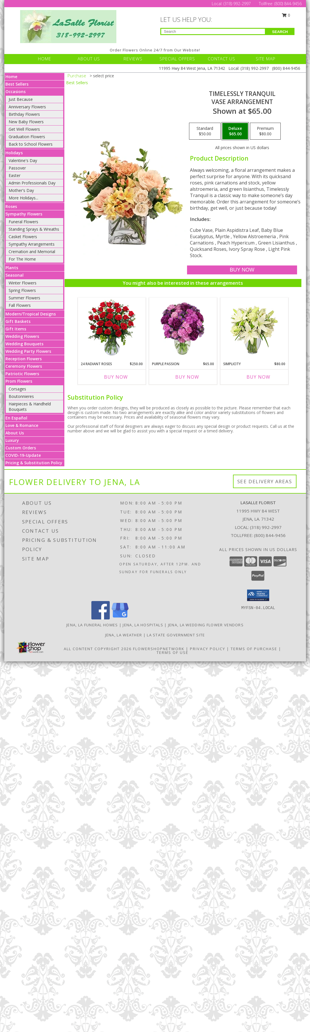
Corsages (17, 389)
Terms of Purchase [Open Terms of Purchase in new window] (254, 648)
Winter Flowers (22, 283)
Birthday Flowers (24, 114)
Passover (17, 168)
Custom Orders (20, 447)
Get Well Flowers (24, 129)
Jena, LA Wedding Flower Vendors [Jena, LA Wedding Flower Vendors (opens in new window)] (206, 624)
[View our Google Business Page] (120, 618)
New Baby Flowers (26, 121)
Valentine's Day (23, 160)
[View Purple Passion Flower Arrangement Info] (183, 328)
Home (11, 76)
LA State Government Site (176, 635)
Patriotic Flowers (22, 373)
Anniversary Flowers (27, 106)
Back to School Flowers (31, 144)
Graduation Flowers (27, 136)
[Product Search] (213, 31)
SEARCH (280, 32)
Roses (11, 206)
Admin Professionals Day (32, 183)
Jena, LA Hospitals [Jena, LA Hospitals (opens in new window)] (143, 624)
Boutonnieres (21, 396)
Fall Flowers (20, 305)
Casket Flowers (23, 236)
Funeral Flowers (23, 221)
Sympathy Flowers (23, 214)
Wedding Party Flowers (28, 351)
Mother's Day (21, 190)
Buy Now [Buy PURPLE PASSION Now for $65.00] (187, 377)
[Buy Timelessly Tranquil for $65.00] (242, 269)
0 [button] (286, 15)
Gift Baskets (17, 321)
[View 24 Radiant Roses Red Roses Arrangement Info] (112, 328)
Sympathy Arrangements (32, 244)
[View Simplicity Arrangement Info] (254, 328)
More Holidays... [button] (23, 198)
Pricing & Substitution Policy (33, 462)
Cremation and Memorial (32, 251)
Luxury (12, 440)
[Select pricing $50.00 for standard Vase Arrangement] (204, 131)
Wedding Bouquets (24, 343)
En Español (16, 418)
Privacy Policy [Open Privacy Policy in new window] (207, 648)
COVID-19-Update (23, 455)
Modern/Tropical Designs (30, 314)
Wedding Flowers (22, 336)
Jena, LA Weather (123, 635)
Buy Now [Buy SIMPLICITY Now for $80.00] (258, 377)
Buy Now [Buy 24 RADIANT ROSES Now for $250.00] (116, 377)
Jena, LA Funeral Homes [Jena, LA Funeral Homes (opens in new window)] (92, 624)
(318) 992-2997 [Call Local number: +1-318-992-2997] (238, 3)
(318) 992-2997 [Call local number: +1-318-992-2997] (266, 527)
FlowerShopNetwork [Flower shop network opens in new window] (158, 648)
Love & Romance (21, 425)
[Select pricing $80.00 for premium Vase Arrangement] (265, 131)
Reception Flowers (23, 358)
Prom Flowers (18, 381)
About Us (14, 433)
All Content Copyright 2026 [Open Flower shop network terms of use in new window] (98, 648)
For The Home (22, 259)
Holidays (14, 152)
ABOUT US (89, 58)
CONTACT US (221, 58)
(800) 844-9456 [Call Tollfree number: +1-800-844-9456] (288, 3)
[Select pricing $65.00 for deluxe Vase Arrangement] (235, 131)
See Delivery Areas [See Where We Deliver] (264, 481)
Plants (11, 267)
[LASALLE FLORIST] (68, 26)
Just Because (21, 99)
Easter (14, 175)
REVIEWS (133, 58)
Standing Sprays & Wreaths (34, 229)
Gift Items (15, 329)
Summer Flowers (24, 298)
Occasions (15, 91)
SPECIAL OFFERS (177, 58)
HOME (44, 58)
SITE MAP (266, 58)
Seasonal (14, 275)
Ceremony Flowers (23, 366)
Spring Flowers (22, 290)
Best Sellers (16, 84)
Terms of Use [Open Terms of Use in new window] (172, 652)
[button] (258, 595)
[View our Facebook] (100, 618)
